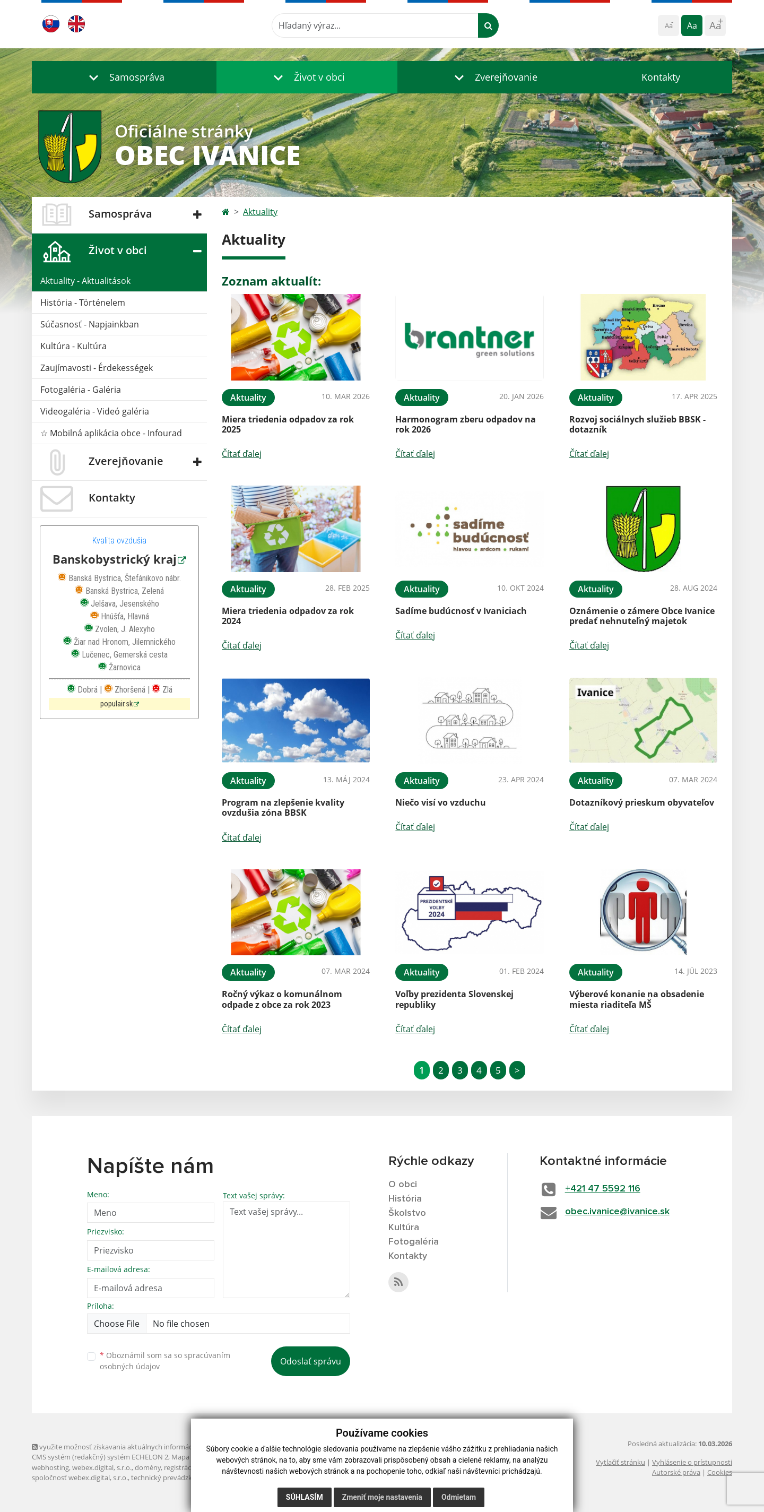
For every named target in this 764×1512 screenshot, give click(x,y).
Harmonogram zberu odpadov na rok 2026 (465, 424)
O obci (402, 1184)
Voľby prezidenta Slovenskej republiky (454, 999)
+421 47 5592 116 (602, 1189)
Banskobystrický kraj (115, 559)
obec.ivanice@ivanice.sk (617, 1211)
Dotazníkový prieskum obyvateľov (641, 802)
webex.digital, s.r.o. (102, 1467)
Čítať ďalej (242, 454)
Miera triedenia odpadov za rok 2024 (288, 616)
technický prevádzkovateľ (171, 1477)
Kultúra (403, 1227)
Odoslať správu (310, 1361)
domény (148, 1467)
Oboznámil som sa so (165, 1360)
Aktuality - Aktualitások (85, 281)
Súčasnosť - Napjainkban (89, 324)
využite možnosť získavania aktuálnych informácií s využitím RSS (137, 1446)
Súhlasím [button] (304, 1497)
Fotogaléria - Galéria (80, 389)
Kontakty (660, 77)
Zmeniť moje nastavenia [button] (382, 1497)
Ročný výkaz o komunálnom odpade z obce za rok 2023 (282, 999)
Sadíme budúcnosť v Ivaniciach (461, 611)
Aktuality (260, 212)
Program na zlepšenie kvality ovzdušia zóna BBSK (283, 807)
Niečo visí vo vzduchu (440, 802)
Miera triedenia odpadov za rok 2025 (288, 424)
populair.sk (116, 704)
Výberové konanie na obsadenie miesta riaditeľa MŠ (636, 999)
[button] (124, 77)
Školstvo (407, 1213)
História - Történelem (82, 302)
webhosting (50, 1467)
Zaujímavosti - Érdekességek (96, 368)
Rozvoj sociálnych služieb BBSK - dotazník (637, 424)
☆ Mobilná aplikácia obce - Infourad (111, 433)
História (405, 1199)
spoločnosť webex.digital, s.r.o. (80, 1477)
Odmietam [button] (458, 1497)
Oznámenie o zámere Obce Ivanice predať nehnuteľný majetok (642, 616)
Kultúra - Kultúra (73, 346)
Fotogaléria (413, 1242)
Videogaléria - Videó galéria (94, 411)
